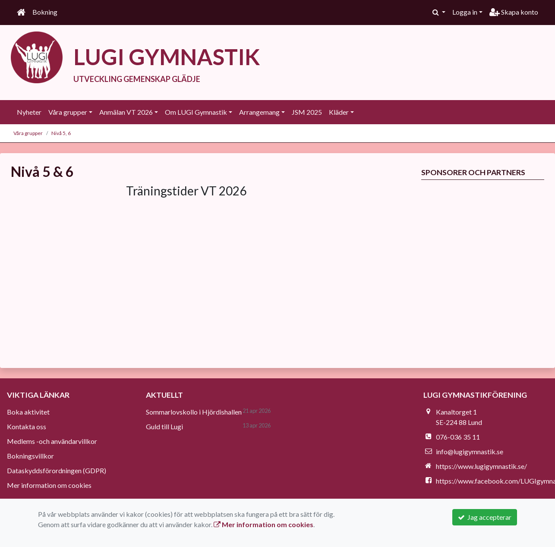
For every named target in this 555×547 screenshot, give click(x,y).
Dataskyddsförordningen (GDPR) (56, 470)
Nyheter (29, 112)
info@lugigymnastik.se (469, 451)
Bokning (44, 12)
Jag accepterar (484, 517)
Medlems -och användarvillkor (52, 441)
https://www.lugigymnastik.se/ (481, 466)
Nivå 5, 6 (61, 133)
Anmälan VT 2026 (126, 112)
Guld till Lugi (164, 426)
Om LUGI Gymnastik (196, 112)
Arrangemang (259, 112)
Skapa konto (513, 12)
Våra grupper (67, 112)
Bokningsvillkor (30, 456)
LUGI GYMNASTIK (166, 56)
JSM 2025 (307, 112)
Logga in (464, 12)
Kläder (339, 112)
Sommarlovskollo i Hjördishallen (194, 412)
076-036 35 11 (458, 437)
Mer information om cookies (49, 485)
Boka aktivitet (28, 412)
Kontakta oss (26, 426)
